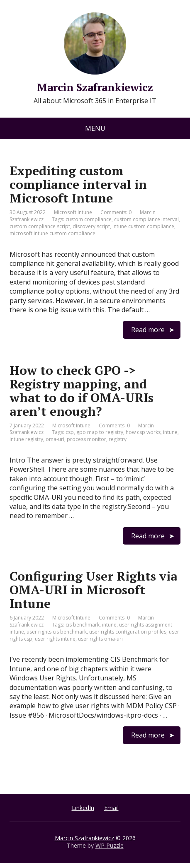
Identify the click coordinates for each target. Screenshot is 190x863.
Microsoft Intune (73, 212)
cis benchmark (83, 624)
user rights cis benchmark (57, 631)
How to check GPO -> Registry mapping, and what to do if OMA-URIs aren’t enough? (81, 390)
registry (118, 439)
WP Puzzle (109, 845)
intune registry (26, 439)
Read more (148, 329)
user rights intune (55, 638)
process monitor (86, 439)
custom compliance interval (146, 219)
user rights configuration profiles (127, 631)
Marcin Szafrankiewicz (84, 838)
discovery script (91, 226)
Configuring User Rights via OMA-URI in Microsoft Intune (94, 590)
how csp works (143, 432)
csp (70, 432)
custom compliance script (40, 226)
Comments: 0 (116, 212)
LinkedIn (83, 808)
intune (170, 432)
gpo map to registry (99, 432)
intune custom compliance (143, 226)
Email (111, 808)
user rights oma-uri (100, 638)
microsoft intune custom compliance (52, 233)
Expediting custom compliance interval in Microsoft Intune (78, 184)
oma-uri (55, 439)
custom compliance (89, 219)
